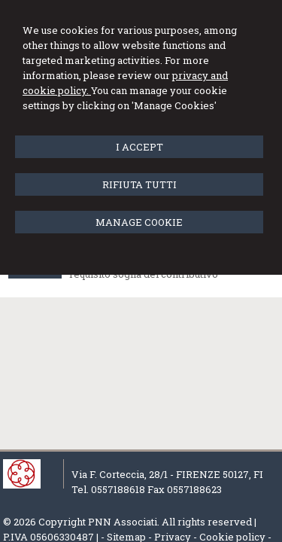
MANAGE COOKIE (139, 222)
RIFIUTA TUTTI (139, 184)
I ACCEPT (139, 147)
